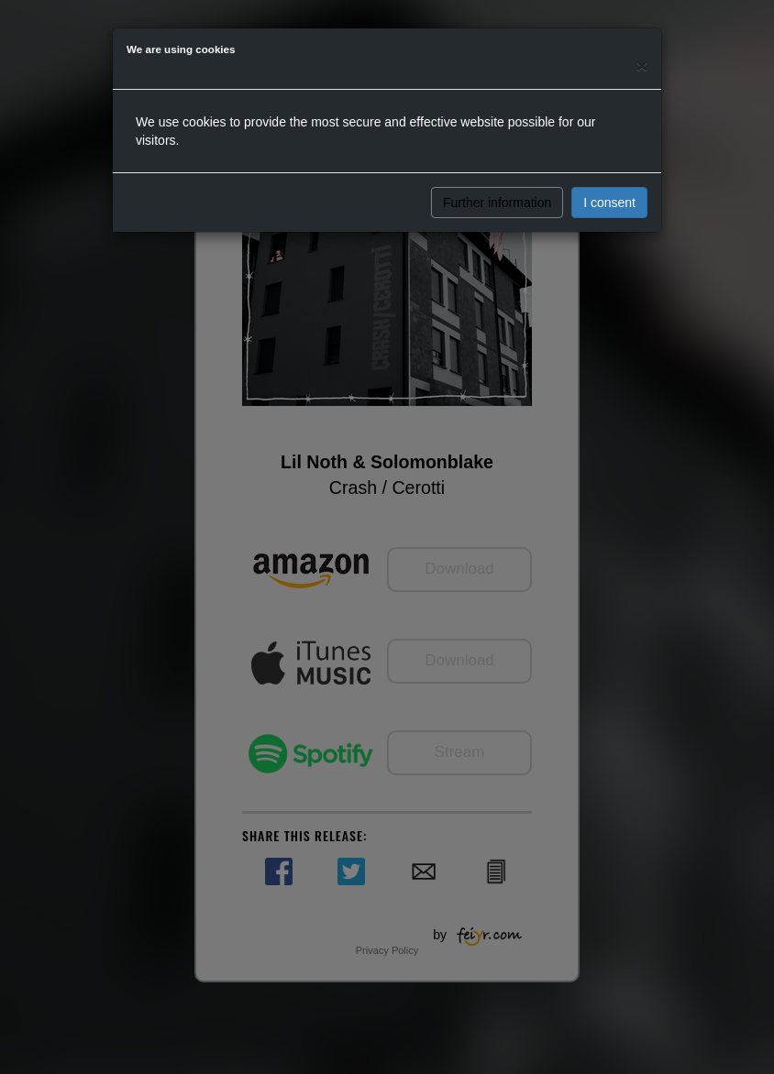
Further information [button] (497, 202)
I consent (609, 202)
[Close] (641, 65)
